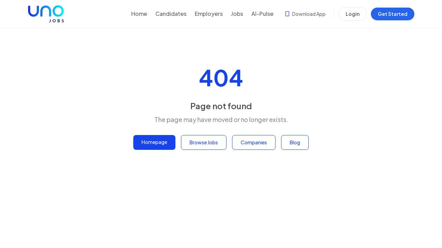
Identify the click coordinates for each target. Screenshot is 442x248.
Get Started (392, 14)
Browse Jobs (204, 142)
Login (352, 14)
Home (139, 13)
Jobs (237, 13)
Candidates (170, 13)
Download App (305, 14)
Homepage (154, 142)
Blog (295, 142)
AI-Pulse (262, 13)
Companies (254, 142)
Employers (209, 13)
